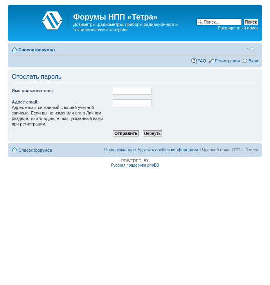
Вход (253, 60)
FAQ (202, 60)
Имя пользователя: (32, 90)
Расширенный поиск (238, 27)
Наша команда (118, 149)
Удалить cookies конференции (168, 149)
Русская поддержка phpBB (135, 165)
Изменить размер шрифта (252, 48)
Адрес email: (25, 102)
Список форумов (36, 49)
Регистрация (227, 60)
